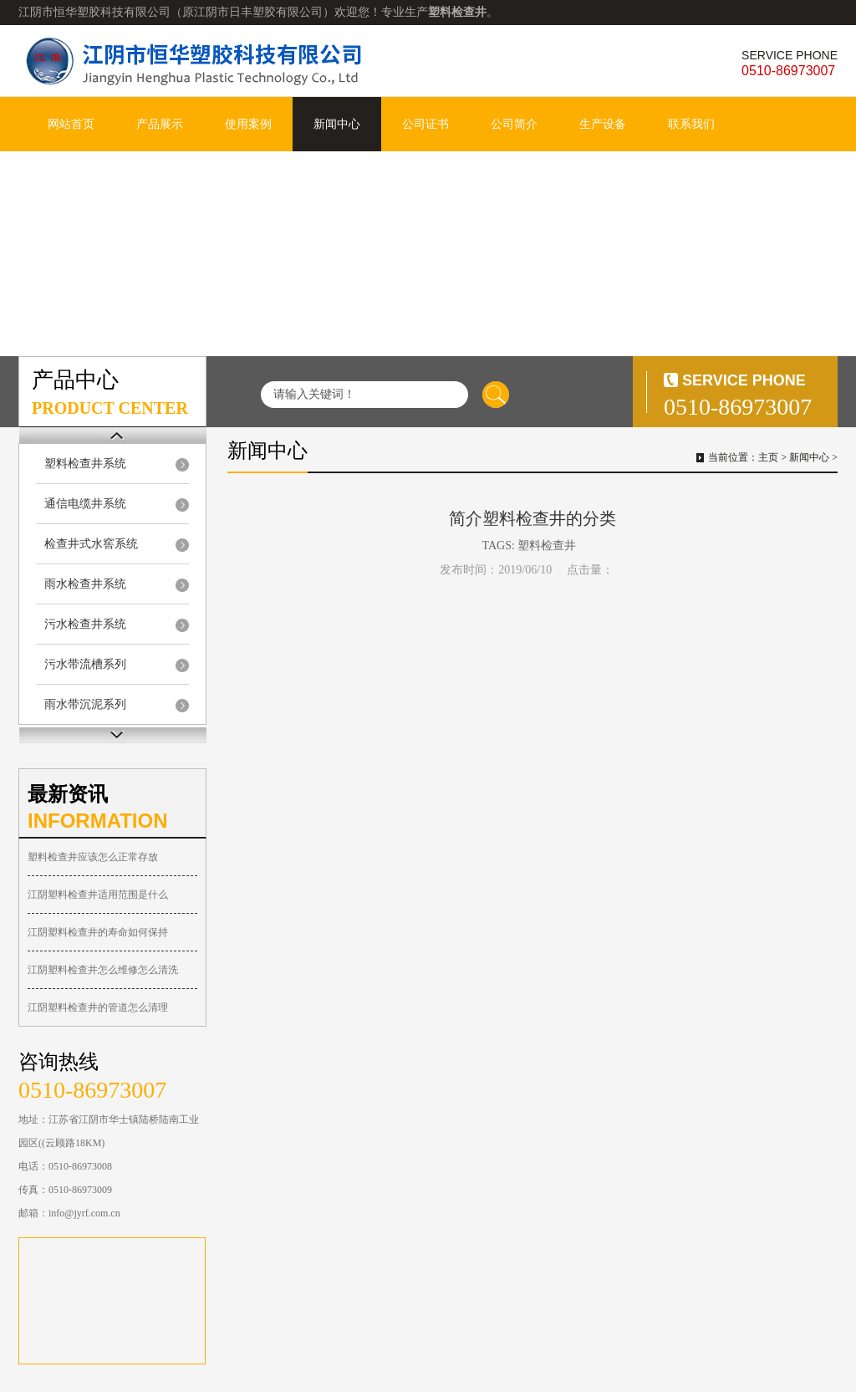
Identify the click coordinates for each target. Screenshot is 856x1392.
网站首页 (71, 124)
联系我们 (691, 124)
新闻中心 (336, 124)
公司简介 (514, 124)
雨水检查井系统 (85, 584)
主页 (768, 457)
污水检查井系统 (85, 624)
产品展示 (159, 124)
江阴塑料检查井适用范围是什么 (98, 894)
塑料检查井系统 (85, 463)
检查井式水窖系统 (91, 544)
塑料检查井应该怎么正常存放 (93, 857)
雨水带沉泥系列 (85, 704)
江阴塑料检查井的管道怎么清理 (98, 1007)
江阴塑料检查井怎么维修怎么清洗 (103, 970)
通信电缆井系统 (85, 503)
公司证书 (425, 124)
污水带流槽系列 (85, 664)
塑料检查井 (546, 545)
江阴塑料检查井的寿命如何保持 (98, 932)
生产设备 (602, 124)
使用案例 (248, 124)
